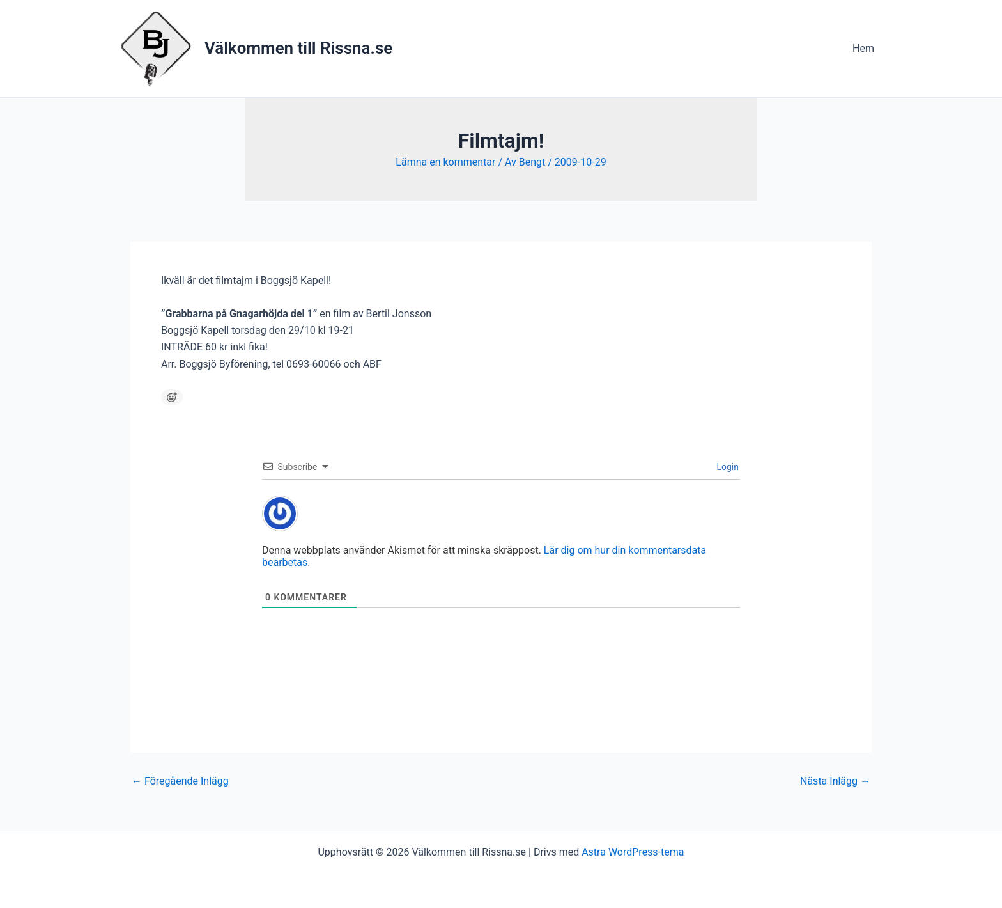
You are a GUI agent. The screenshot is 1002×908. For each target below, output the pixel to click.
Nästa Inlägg (835, 781)
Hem (863, 48)
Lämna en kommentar (445, 162)
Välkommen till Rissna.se (298, 48)
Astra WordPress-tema (633, 852)
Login (726, 467)
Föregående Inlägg (180, 781)
